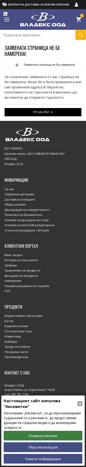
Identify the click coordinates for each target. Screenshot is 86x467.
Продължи (41, 112)
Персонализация (43, 447)
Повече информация (43, 458)
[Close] (80, 403)
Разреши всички (43, 435)
